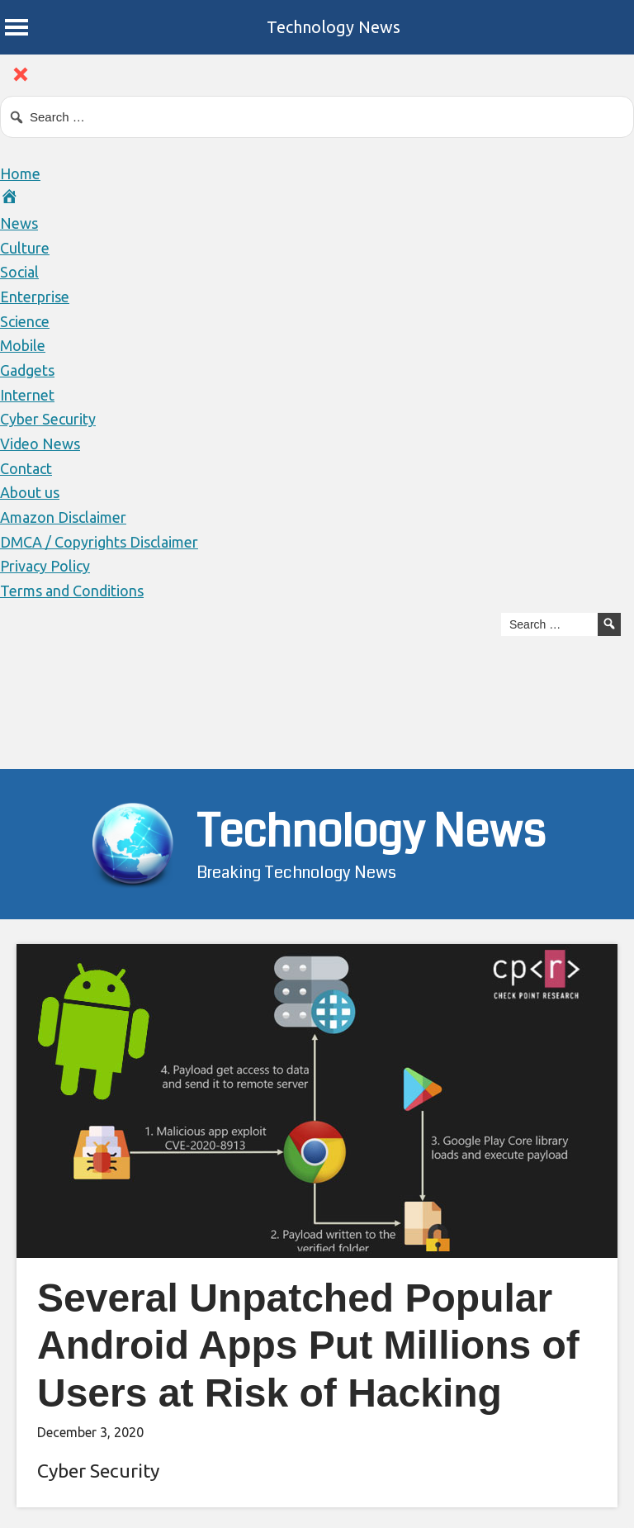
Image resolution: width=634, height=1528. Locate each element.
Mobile (22, 345)
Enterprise (34, 296)
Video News (40, 443)
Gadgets (27, 370)
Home (20, 173)
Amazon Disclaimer (63, 517)
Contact (26, 468)
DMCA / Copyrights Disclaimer (99, 542)
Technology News (333, 26)
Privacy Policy (45, 566)
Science (25, 321)
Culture (25, 248)
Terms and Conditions (72, 590)
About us (29, 492)
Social (19, 271)
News (19, 223)
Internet (27, 395)
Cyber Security (48, 418)
